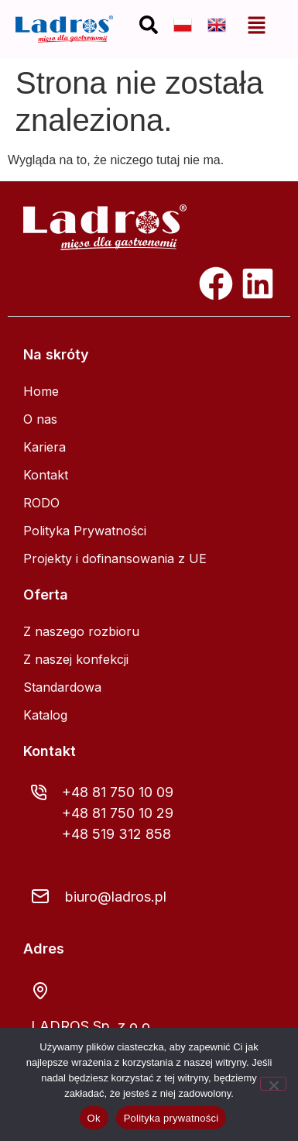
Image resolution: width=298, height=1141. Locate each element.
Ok (94, 1118)
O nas (40, 419)
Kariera (44, 447)
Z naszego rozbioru (81, 631)
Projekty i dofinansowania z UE (115, 558)
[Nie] (273, 1084)
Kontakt (45, 475)
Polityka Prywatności (84, 530)
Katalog (45, 715)
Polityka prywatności (171, 1118)
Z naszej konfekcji (75, 659)
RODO (41, 502)
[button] (256, 25)
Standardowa (62, 687)
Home (41, 391)
